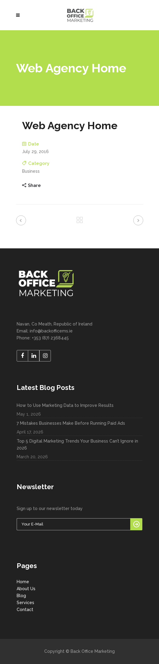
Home (23, 581)
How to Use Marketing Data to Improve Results (65, 405)
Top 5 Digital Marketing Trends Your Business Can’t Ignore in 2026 (77, 444)
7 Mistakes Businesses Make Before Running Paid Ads (71, 423)
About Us (26, 588)
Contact (25, 609)
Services (25, 602)
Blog (21, 595)
